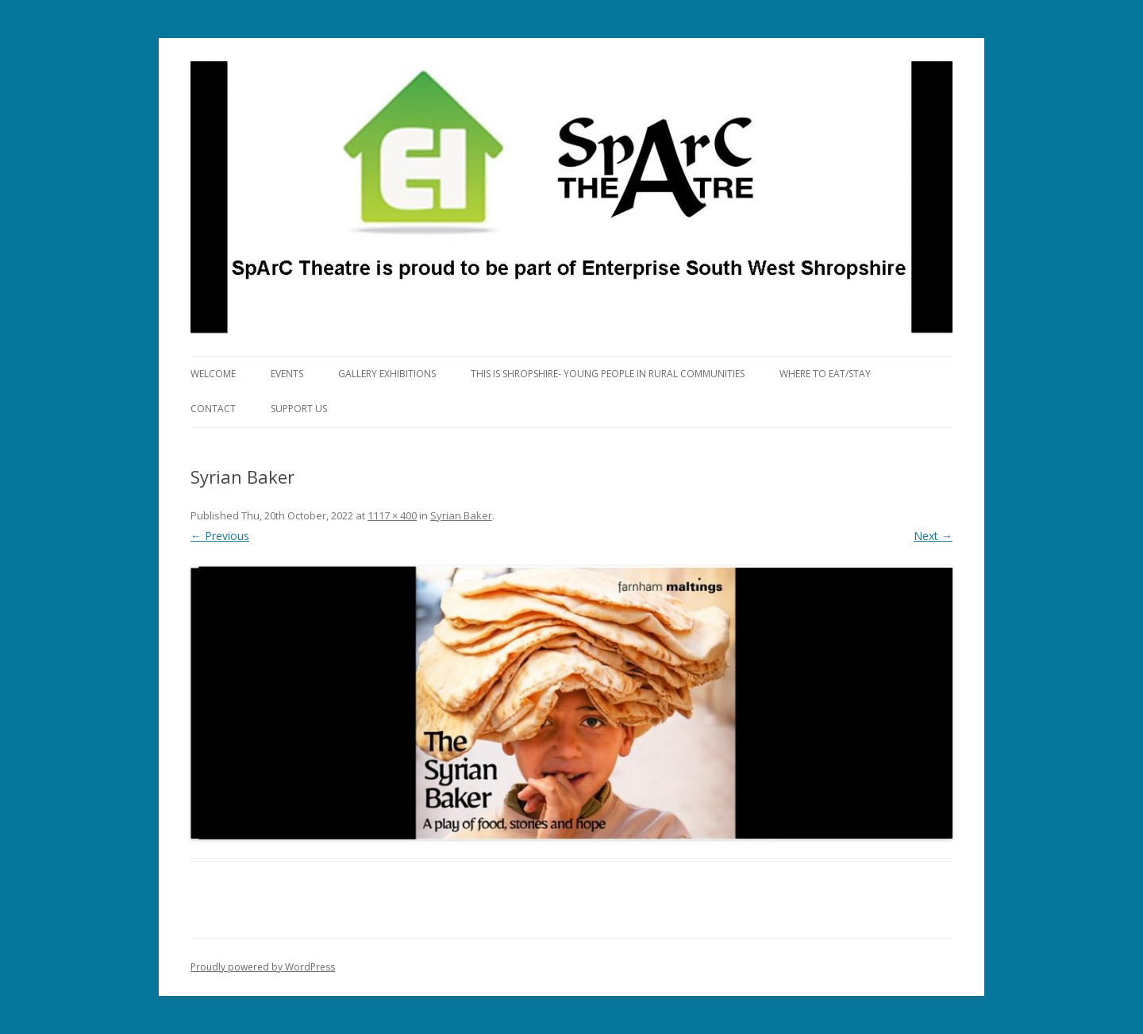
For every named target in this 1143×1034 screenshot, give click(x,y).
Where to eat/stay (825, 373)
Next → (933, 535)
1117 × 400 (392, 515)
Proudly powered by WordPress (262, 967)
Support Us (299, 408)
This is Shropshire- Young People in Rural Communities (608, 373)
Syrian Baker (461, 515)
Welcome (213, 373)
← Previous (219, 535)
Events (287, 373)
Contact (213, 408)
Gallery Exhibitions (387, 373)
